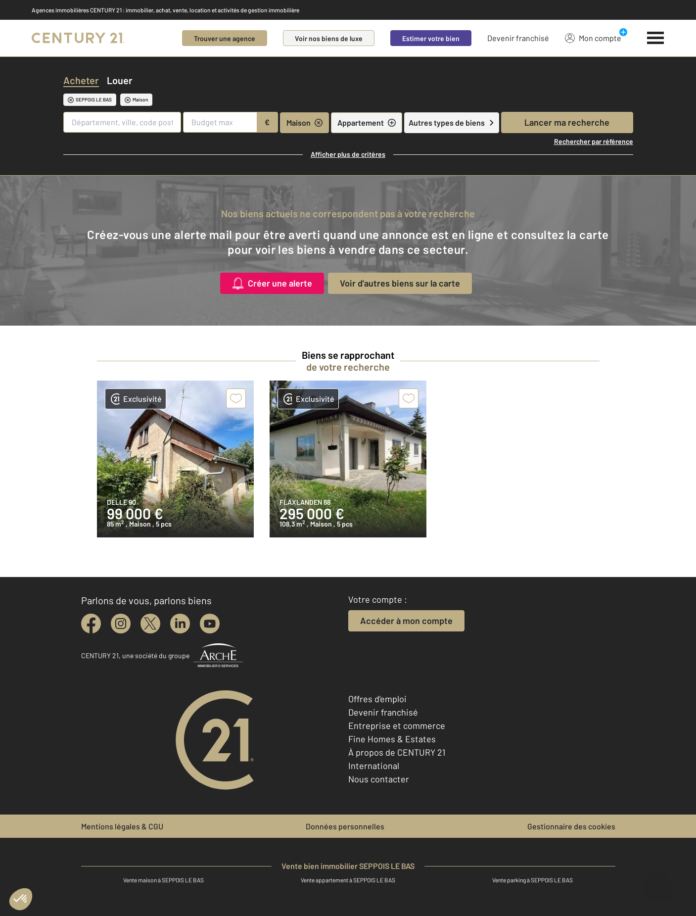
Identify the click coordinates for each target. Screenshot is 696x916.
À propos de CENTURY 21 (396, 752)
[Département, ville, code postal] (122, 122)
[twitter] (150, 623)
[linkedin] (180, 623)
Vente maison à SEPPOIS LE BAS (163, 879)
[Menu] (655, 38)
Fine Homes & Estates (392, 738)
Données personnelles (345, 826)
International (373, 765)
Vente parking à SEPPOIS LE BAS (532, 879)
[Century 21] (78, 38)
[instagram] (121, 623)
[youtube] (210, 623)
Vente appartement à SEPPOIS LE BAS (348, 879)
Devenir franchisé (518, 38)
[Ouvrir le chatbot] (656, 881)
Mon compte (593, 37)
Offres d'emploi (377, 698)
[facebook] (91, 623)
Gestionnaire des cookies (571, 826)
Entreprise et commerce (396, 725)
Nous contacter (378, 778)
